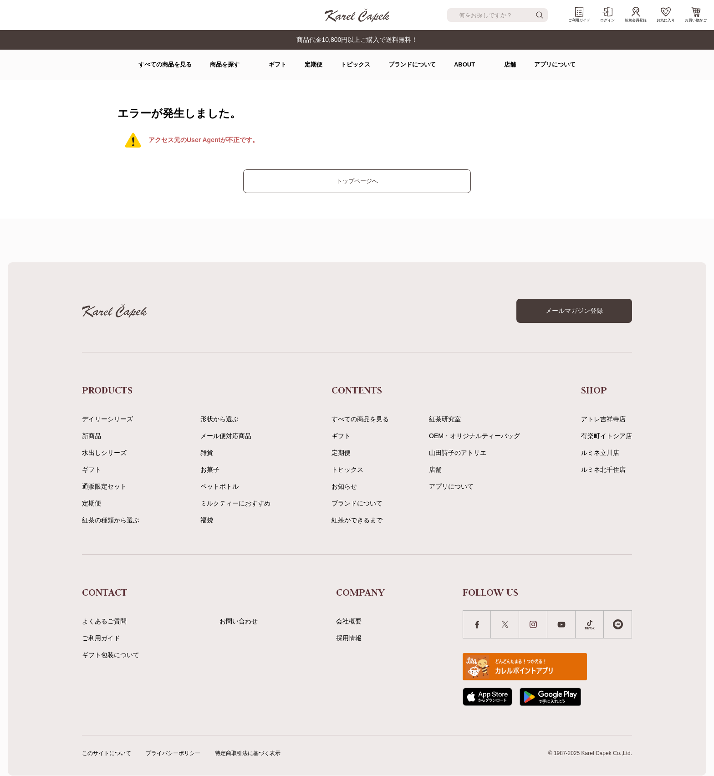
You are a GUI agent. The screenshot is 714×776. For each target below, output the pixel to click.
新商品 (91, 435)
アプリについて (555, 64)
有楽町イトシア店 (606, 435)
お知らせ (344, 486)
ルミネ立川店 (600, 452)
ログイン (607, 14)
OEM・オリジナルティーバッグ (474, 435)
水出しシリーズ (104, 452)
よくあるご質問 (104, 621)
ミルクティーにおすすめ (235, 503)
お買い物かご (696, 14)
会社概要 (349, 621)
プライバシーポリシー (173, 753)
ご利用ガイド (579, 14)
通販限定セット (104, 486)
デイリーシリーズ (107, 419)
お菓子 (209, 469)
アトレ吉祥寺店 (603, 419)
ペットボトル (219, 486)
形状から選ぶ (219, 419)
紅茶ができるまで (357, 520)
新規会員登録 (636, 14)
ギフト (277, 64)
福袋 (206, 520)
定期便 (313, 64)
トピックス (355, 64)
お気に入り (666, 14)
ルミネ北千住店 (603, 469)
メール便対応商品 (225, 435)
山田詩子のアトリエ (457, 452)
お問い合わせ (238, 621)
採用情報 (349, 638)
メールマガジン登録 (574, 310)
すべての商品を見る (165, 64)
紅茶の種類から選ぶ (110, 520)
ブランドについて (412, 64)
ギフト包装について (110, 655)
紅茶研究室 (445, 419)
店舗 (510, 64)
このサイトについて (106, 753)
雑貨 (206, 452)
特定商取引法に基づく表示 (247, 753)
